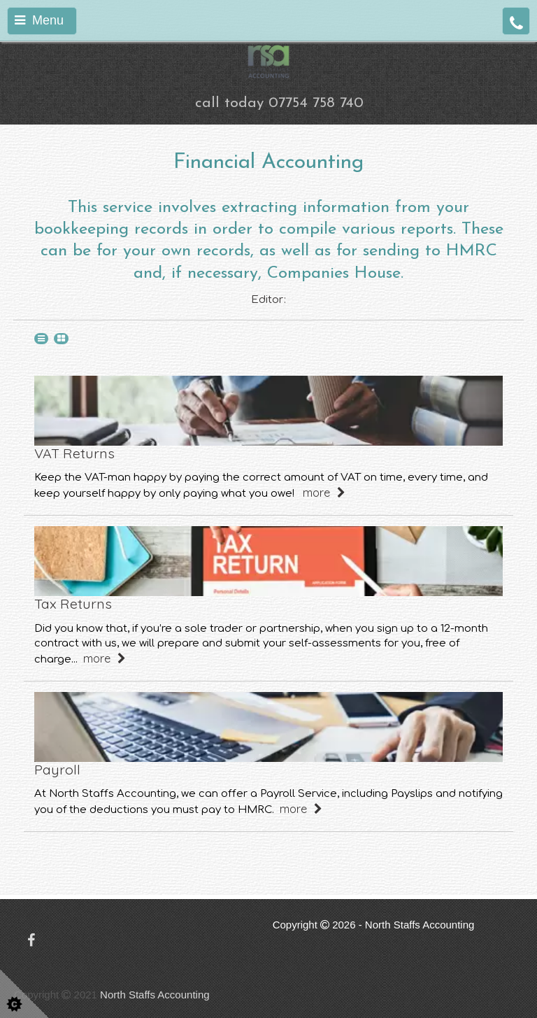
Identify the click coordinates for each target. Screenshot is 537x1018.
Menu (39, 20)
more (324, 492)
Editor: (268, 300)
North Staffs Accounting (154, 995)
